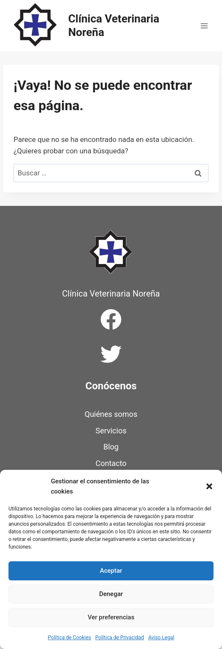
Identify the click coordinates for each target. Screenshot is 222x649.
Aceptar (111, 570)
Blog (111, 446)
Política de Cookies (69, 638)
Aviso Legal (161, 638)
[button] (209, 486)
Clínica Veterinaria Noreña (111, 293)
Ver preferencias (111, 617)
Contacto (110, 463)
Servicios (111, 430)
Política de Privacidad (119, 638)
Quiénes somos (111, 414)
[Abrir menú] (204, 25)
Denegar (111, 594)
